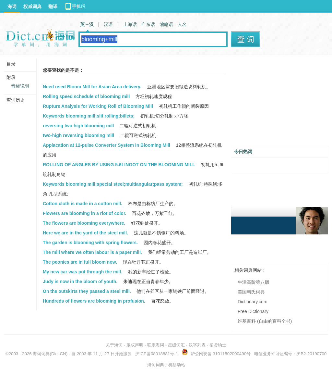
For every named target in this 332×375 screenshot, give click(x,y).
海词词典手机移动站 (166, 364)
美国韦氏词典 (251, 291)
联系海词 (155, 345)
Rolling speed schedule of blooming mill (86, 96)
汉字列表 (197, 345)
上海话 (130, 24)
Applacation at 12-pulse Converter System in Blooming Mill (106, 145)
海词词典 (41, 353)
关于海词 (114, 345)
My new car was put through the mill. (82, 271)
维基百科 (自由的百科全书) (265, 321)
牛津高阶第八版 (253, 282)
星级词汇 (176, 345)
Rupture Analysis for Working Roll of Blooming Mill (98, 106)
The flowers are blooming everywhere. (84, 223)
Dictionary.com (252, 301)
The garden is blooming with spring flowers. (90, 242)
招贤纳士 (217, 345)
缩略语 (166, 24)
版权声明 (134, 345)
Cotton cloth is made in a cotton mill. (82, 203)
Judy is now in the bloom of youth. (80, 281)
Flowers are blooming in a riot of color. (84, 213)
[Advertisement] (279, 103)
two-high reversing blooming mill (78, 135)
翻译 (52, 6)
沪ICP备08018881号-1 (156, 353)
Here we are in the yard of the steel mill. (85, 232)
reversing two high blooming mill (78, 125)
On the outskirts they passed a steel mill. (87, 291)
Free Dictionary (253, 311)
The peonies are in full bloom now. (80, 262)
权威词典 (32, 6)
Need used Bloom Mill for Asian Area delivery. (92, 86)
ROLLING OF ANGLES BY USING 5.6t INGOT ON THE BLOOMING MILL (119, 164)
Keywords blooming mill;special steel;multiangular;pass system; (113, 184)
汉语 (108, 24)
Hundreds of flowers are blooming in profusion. (94, 301)
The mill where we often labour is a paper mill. (92, 252)
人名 (182, 24)
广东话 (148, 24)
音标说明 (20, 86)
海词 (12, 6)
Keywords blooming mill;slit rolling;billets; (89, 116)
